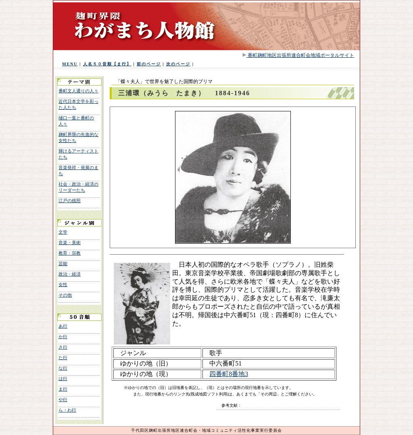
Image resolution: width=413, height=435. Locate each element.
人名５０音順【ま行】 (107, 64)
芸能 (62, 263)
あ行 (62, 326)
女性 (62, 284)
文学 (62, 232)
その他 (65, 295)
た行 (62, 357)
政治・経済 (69, 274)
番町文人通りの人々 (78, 90)
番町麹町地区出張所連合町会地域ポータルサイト (300, 55)
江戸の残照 (69, 200)
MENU (70, 64)
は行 (62, 378)
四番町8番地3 (228, 373)
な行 (62, 368)
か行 (62, 336)
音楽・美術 (69, 242)
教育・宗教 (69, 253)
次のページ (178, 64)
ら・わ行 (67, 410)
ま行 (62, 389)
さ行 (62, 347)
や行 (62, 399)
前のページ (149, 64)
